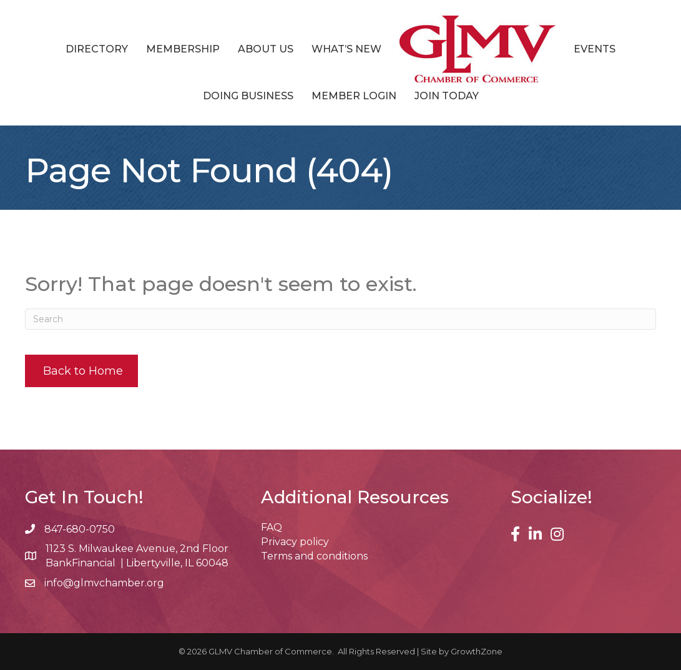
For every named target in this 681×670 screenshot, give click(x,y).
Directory (97, 49)
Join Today (446, 96)
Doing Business (248, 96)
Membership (183, 49)
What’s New (346, 49)
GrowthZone (476, 651)
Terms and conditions (314, 556)
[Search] (340, 319)
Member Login (353, 96)
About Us (265, 49)
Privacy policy (295, 542)
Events (594, 49)
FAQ (271, 527)
